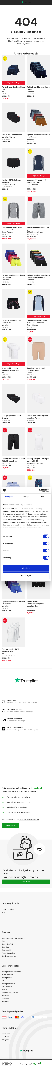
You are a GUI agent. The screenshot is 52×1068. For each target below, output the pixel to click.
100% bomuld (7, 987)
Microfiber (5, 999)
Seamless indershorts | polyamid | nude (36, 369)
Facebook (5, 1037)
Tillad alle (26, 568)
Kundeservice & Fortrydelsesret (13, 938)
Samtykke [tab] (9, 497)
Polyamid (5, 1002)
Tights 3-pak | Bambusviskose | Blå (13, 88)
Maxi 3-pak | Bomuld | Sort (12, 135)
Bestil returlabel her (9, 956)
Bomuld (4, 990)
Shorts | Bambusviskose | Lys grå (38, 229)
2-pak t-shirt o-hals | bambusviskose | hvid (10, 369)
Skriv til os (26, 882)
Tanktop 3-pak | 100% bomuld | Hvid (10, 650)
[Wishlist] (30, 1064)
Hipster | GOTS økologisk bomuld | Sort (11, 181)
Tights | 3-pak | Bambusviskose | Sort (35, 602)
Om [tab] (42, 497)
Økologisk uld (7, 978)
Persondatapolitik (8, 953)
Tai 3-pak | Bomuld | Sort (11, 416)
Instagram (5, 1040)
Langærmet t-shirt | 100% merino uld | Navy (37, 181)
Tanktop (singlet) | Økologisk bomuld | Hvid (38, 460)
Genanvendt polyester (10, 993)
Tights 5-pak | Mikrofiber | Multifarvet (12, 321)
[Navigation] (46, 1064)
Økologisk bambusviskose (11, 972)
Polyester (5, 996)
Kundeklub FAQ (7, 944)
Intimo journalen (8, 909)
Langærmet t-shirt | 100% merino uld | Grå (12, 229)
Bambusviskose (7, 975)
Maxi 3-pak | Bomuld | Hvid (37, 416)
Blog (3, 912)
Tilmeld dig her (10, 825)
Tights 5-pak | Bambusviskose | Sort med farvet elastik (38, 276)
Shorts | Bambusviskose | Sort (13, 459)
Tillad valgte (26, 576)
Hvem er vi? (6, 1034)
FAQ (3, 941)
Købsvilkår (5, 947)
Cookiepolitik (6, 950)
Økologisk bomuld (8, 984)
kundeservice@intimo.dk (20, 877)
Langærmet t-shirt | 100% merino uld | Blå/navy (37, 321)
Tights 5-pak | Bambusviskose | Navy (38, 88)
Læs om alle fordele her (29, 819)
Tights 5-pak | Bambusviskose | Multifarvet (38, 136)
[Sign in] (25, 1064)
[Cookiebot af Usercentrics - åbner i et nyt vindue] (39, 490)
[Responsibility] (34, 1064)
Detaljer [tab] (26, 497)
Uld (3, 981)
